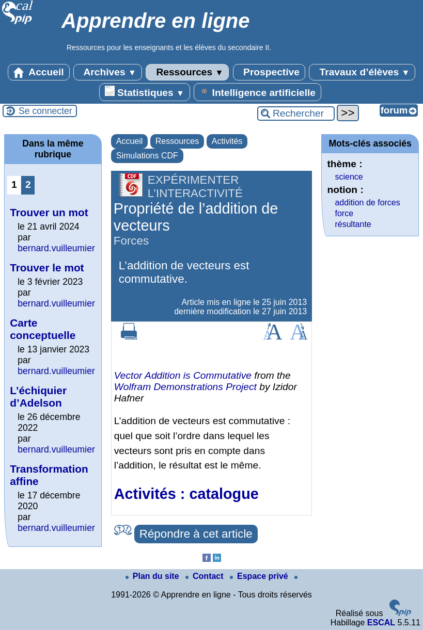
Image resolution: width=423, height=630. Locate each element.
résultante (353, 224)
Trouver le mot (47, 267)
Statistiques (144, 92)
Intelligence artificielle (257, 92)
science (349, 176)
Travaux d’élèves (362, 72)
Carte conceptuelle (42, 329)
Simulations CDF (147, 155)
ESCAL (381, 622)
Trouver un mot (49, 212)
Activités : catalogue (186, 494)
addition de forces (367, 202)
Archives (107, 72)
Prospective (269, 72)
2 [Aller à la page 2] (28, 184)
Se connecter (45, 111)
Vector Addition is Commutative (183, 375)
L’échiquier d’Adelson (38, 396)
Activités (227, 141)
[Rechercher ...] (296, 113)
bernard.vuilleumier (56, 248)
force (344, 213)
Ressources (187, 72)
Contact (205, 576)
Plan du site (153, 576)
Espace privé (260, 576)
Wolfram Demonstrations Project (185, 386)
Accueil (38, 72)
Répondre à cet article (196, 533)
